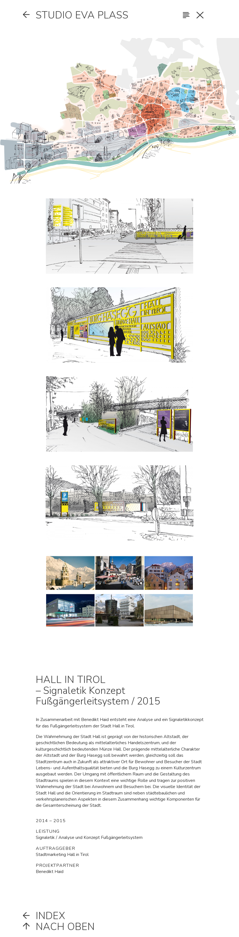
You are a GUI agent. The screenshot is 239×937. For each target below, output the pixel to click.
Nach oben (65, 926)
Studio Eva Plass (82, 15)
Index (50, 915)
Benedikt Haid (49, 872)
